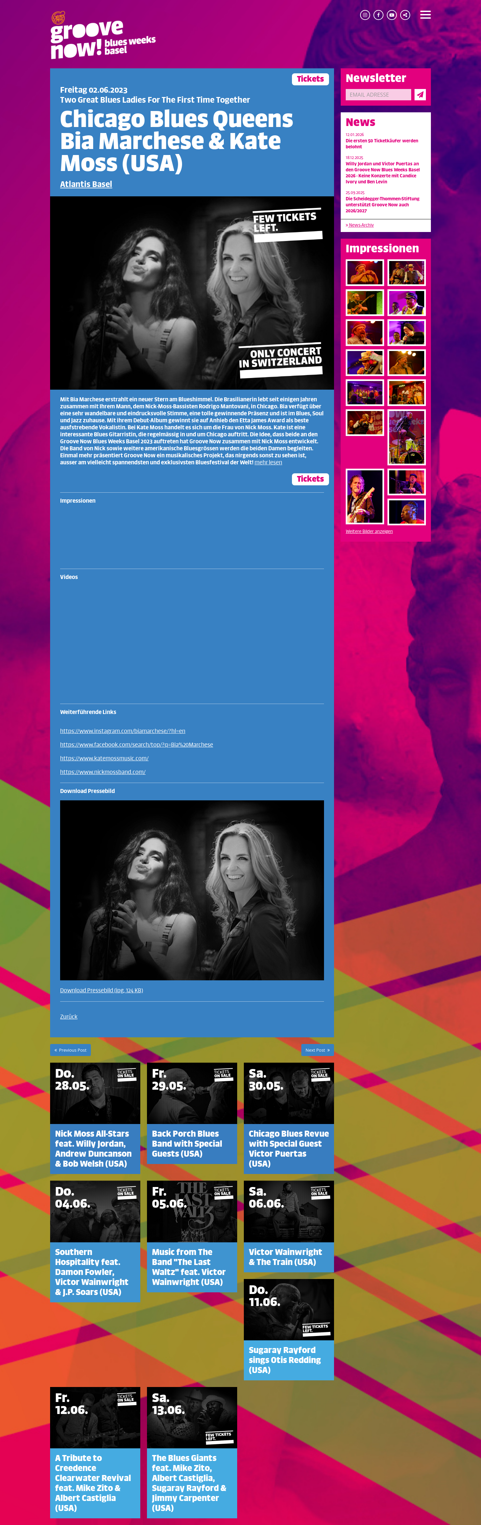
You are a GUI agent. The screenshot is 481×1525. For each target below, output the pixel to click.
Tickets (310, 79)
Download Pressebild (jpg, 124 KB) (101, 990)
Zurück (68, 1017)
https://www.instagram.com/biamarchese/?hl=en (122, 731)
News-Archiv (360, 225)
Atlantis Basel (86, 184)
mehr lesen (268, 462)
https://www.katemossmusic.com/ (104, 758)
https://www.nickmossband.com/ (103, 772)
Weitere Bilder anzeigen (369, 531)
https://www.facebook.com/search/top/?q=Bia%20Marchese (136, 745)
